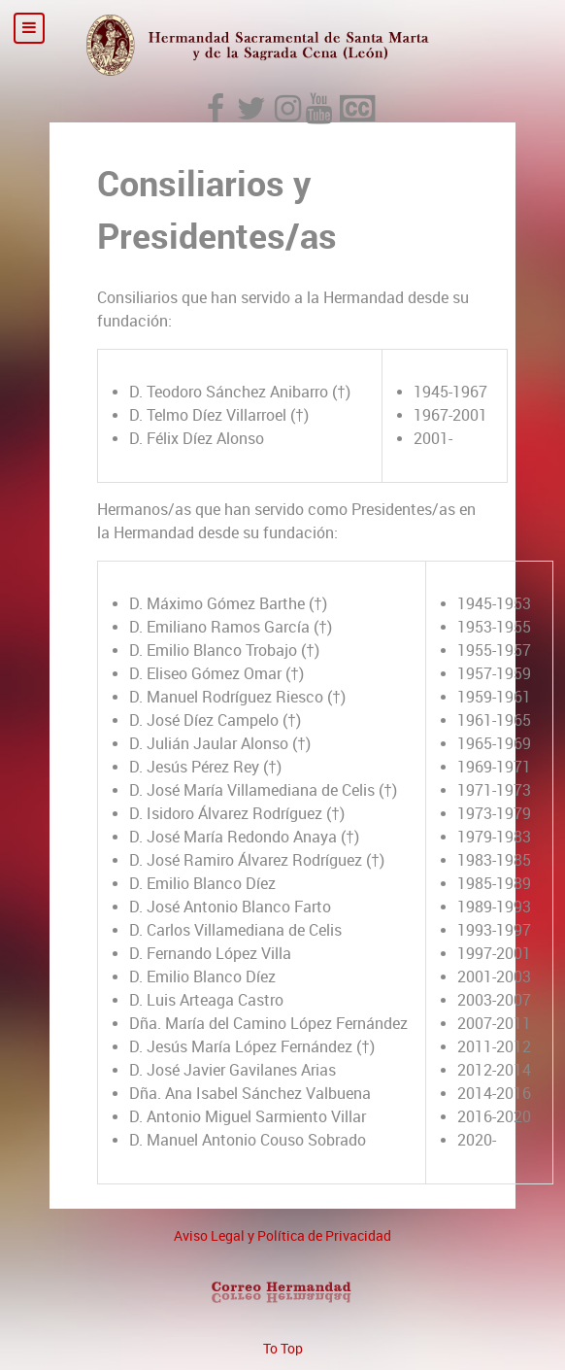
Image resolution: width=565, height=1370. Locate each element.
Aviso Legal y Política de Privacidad (282, 1236)
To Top (283, 1348)
